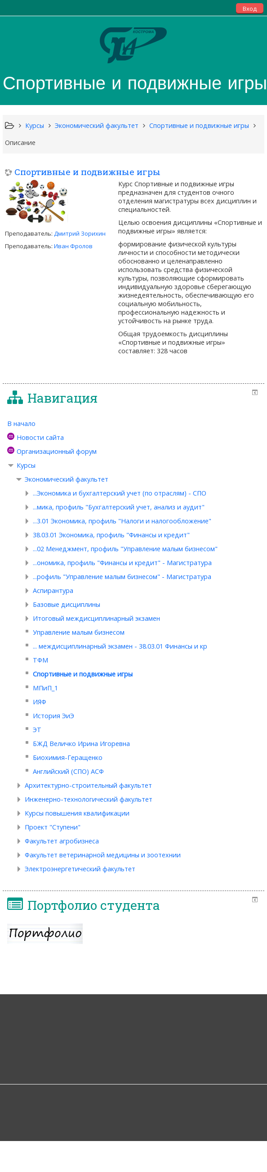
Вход (250, 8)
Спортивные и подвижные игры (87, 171)
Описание (20, 142)
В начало (21, 423)
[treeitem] (133, 423)
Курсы (26, 465)
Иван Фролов (73, 246)
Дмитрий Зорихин (80, 233)
